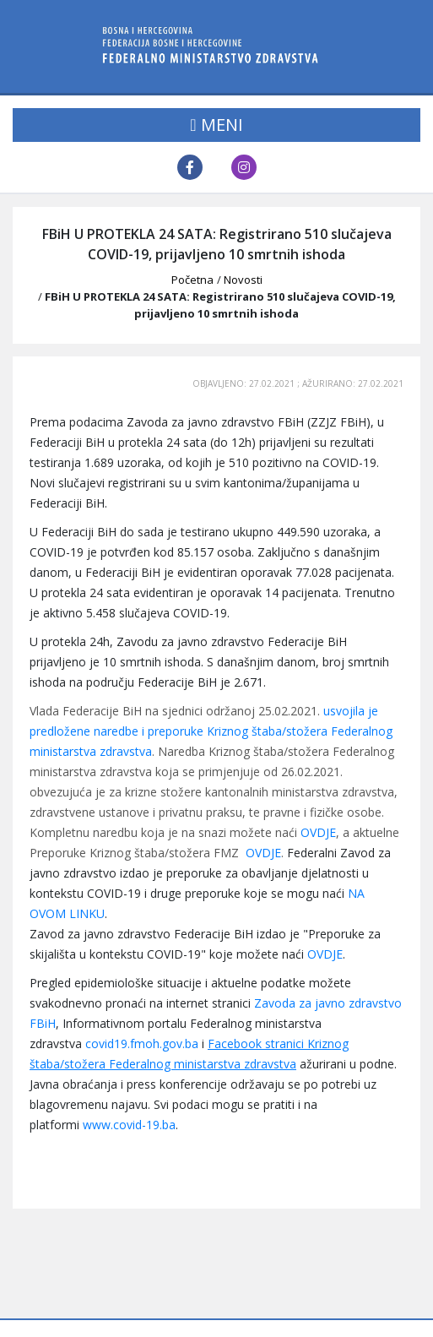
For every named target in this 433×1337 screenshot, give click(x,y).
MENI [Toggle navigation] (216, 124)
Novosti (243, 279)
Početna (192, 279)
